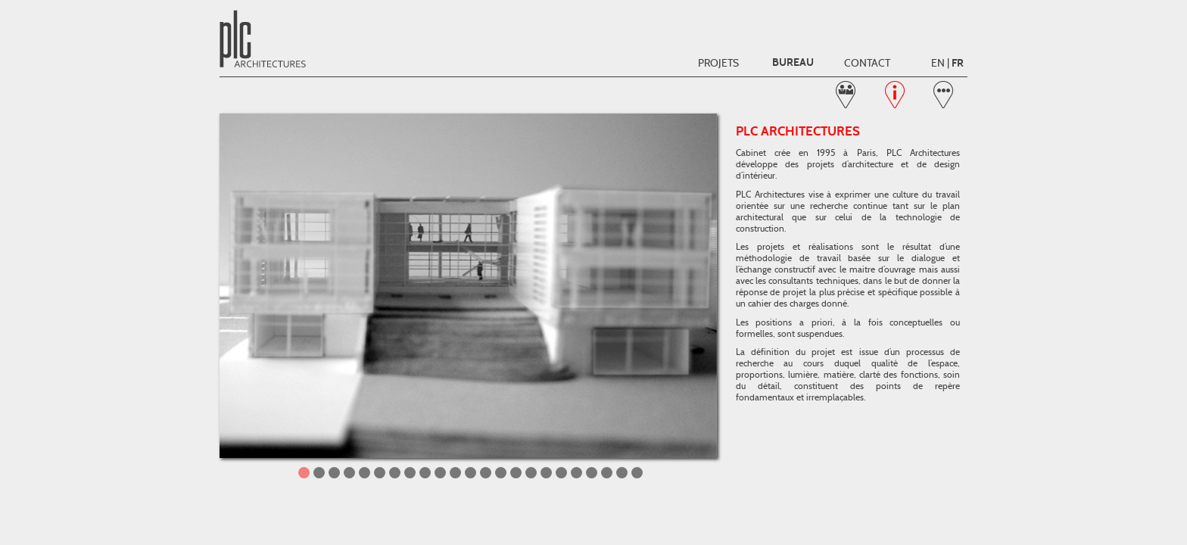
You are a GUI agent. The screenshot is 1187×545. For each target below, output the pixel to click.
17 (546, 472)
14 (500, 472)
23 (637, 472)
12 (470, 472)
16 (531, 472)
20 (591, 472)
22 (622, 472)
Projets (718, 63)
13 (485, 472)
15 (516, 472)
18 (561, 472)
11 (455, 472)
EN (938, 63)
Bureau (793, 62)
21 (606, 472)
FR (958, 63)
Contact (867, 63)
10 (440, 472)
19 (576, 472)
